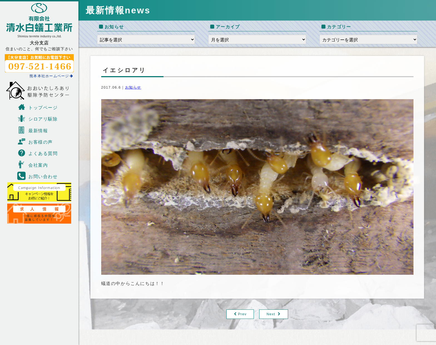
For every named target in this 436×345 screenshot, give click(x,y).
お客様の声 (35, 141)
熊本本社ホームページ (51, 76)
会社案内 (32, 164)
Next (271, 314)
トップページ (37, 107)
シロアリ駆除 (37, 118)
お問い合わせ (37, 176)
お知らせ (133, 87)
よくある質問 (37, 153)
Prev (242, 314)
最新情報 (32, 130)
